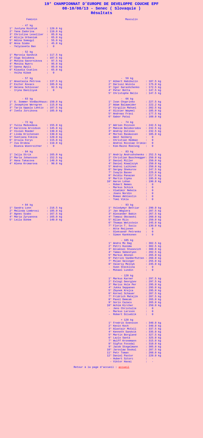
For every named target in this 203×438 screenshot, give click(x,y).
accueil (124, 433)
